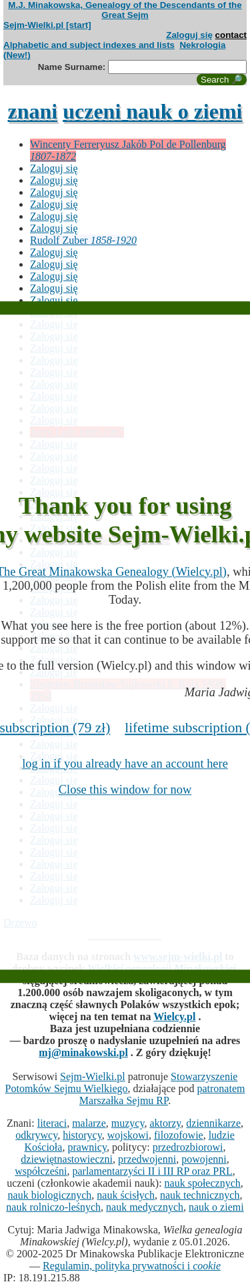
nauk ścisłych (126, 1195)
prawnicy (87, 1147)
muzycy (128, 1123)
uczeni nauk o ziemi (152, 111)
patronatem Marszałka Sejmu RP (162, 1094)
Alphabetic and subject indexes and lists (89, 45)
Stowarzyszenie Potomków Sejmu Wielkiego (121, 1082)
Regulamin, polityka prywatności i (132, 1265)
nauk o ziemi (216, 1207)
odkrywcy (36, 1135)
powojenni (204, 1159)
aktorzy (165, 1123)
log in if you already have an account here (125, 763)
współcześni (41, 1171)
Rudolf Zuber (83, 240)
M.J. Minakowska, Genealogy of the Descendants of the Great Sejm (124, 10)
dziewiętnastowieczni (67, 1159)
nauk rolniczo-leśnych (53, 1207)
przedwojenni (147, 1159)
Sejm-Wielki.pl (92, 1076)
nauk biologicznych (50, 1195)
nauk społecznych (203, 1183)
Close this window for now (125, 789)
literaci (52, 1123)
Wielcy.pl (174, 1016)
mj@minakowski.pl (83, 1052)
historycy (82, 1135)
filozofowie (178, 1135)
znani (32, 111)
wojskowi (128, 1135)
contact (231, 35)
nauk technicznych (200, 1195)
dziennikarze (213, 1123)
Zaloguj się (189, 35)
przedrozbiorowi (188, 1147)
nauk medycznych (144, 1207)
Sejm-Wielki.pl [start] (47, 25)
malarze (89, 1123)
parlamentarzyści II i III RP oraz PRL (152, 1171)
